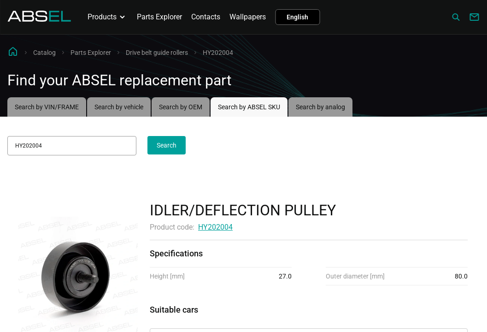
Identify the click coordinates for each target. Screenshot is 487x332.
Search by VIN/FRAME (47, 107)
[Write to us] (474, 17)
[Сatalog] (455, 17)
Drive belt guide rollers (157, 52)
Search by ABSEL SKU (249, 107)
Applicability (170, 320)
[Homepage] (39, 19)
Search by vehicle (118, 107)
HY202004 (215, 227)
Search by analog (320, 107)
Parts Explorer (159, 16)
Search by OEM (180, 107)
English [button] (297, 17)
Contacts (205, 16)
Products (108, 17)
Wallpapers (247, 16)
